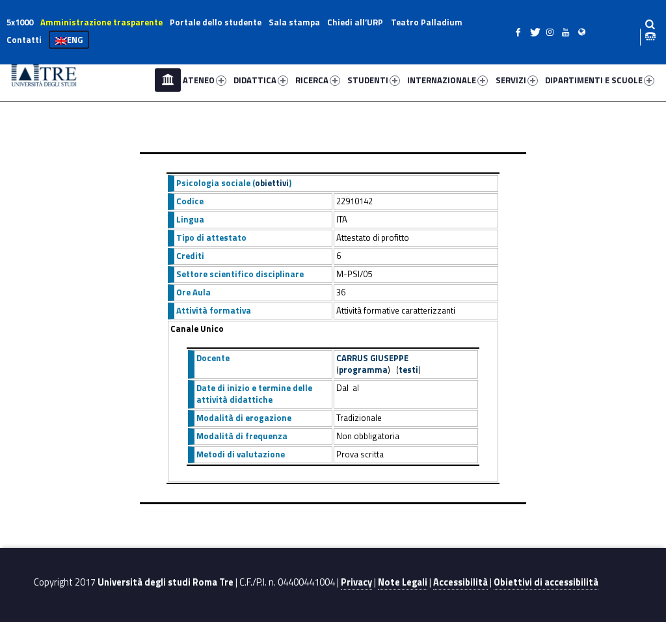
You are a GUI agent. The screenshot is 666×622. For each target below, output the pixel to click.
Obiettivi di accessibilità (546, 582)
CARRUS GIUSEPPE (372, 357)
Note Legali (402, 582)
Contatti (24, 39)
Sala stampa (294, 22)
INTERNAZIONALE (447, 80)
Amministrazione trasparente (101, 22)
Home (168, 80)
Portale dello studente (215, 22)
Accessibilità (460, 582)
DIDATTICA (260, 80)
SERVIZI (517, 80)
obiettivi (272, 182)
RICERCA (317, 80)
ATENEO (204, 80)
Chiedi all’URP (355, 22)
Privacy (356, 582)
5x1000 (20, 22)
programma (363, 369)
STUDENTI (373, 80)
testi (408, 369)
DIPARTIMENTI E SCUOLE (599, 80)
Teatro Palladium (426, 22)
